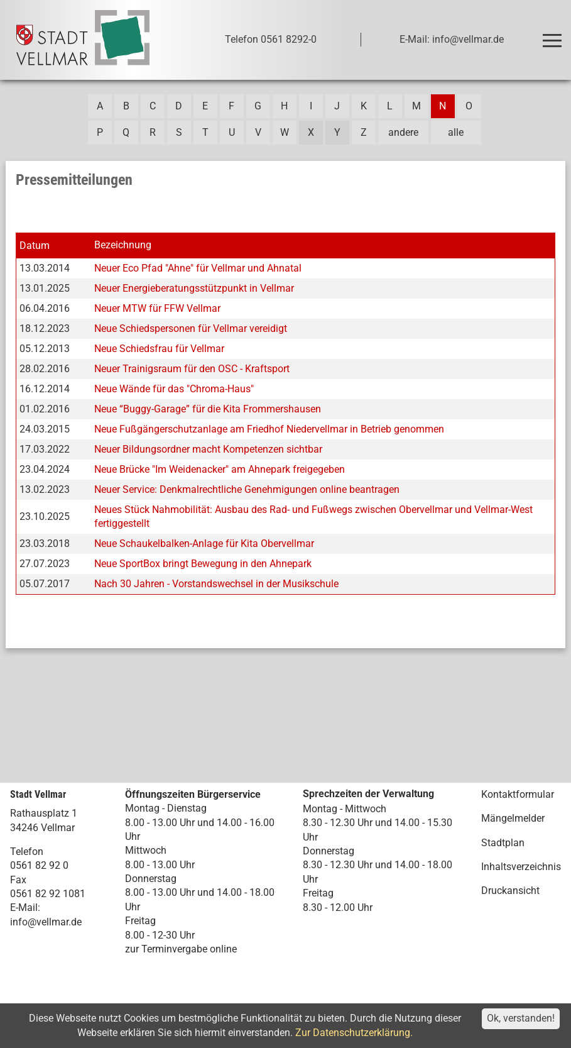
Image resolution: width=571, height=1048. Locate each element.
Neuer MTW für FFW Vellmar (157, 308)
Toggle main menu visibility (554, 34)
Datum (34, 245)
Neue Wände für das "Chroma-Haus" (174, 389)
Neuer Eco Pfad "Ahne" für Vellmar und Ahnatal (198, 268)
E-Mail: (25, 907)
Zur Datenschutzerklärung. (354, 1033)
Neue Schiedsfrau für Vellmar (159, 349)
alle (456, 132)
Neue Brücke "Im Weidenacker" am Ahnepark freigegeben (219, 469)
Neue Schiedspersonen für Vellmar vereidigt (190, 328)
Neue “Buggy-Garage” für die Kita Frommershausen (207, 409)
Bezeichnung (122, 245)
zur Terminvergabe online (181, 949)
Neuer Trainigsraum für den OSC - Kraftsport (192, 369)
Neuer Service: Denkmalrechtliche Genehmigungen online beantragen (247, 489)
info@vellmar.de (46, 922)
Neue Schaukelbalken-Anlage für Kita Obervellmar (204, 543)
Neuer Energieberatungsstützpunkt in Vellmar (194, 288)
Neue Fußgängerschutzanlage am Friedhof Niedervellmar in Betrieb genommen (269, 429)
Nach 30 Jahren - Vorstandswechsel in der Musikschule (216, 584)
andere (403, 132)
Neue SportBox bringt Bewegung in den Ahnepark (203, 564)
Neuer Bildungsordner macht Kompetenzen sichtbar (208, 449)
